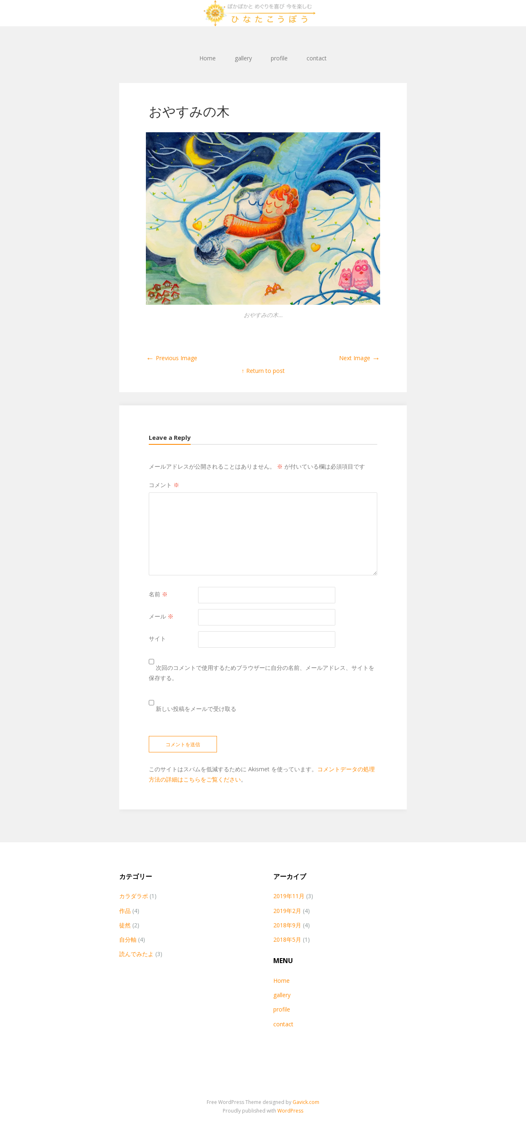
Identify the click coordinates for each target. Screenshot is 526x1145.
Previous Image (171, 358)
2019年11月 (289, 896)
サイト (157, 638)
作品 (125, 911)
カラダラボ (133, 896)
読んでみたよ (136, 954)
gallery (243, 58)
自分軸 (127, 939)
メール (161, 616)
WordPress (290, 1110)
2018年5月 (287, 939)
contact (317, 58)
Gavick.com (306, 1102)
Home (207, 58)
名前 (158, 594)
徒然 (125, 925)
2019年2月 (287, 911)
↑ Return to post (263, 371)
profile (279, 58)
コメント (164, 485)
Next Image (359, 358)
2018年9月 (287, 925)
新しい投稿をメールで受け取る (196, 709)
